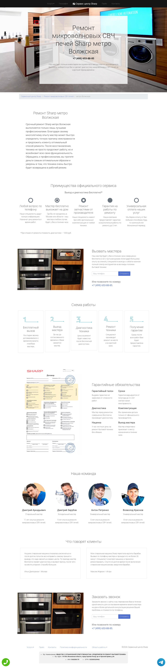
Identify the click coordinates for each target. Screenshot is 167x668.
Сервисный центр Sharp (31, 96)
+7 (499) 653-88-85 (83, 58)
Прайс (104, 4)
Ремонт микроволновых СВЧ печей (59, 96)
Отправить (124, 273)
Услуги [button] (50, 4)
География (63, 4)
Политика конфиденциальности (73, 647)
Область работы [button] (99, 647)
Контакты (116, 4)
